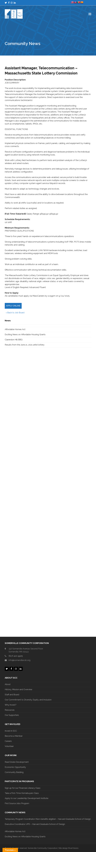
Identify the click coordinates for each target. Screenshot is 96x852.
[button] (89, 14)
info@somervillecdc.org (19, 660)
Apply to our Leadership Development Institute (26, 798)
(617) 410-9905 (16, 656)
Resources (9, 710)
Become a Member (13, 736)
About (7, 684)
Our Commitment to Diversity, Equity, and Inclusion (28, 700)
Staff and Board (12, 694)
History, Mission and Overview (18, 689)
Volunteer (9, 746)
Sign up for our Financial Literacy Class (22, 788)
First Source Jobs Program (17, 803)
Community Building (14, 772)
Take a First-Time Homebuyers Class (22, 793)
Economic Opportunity (15, 767)
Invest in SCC (11, 731)
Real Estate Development (17, 762)
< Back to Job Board (14, 312)
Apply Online (13, 306)
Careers (8, 741)
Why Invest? (10, 705)
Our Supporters (12, 715)
